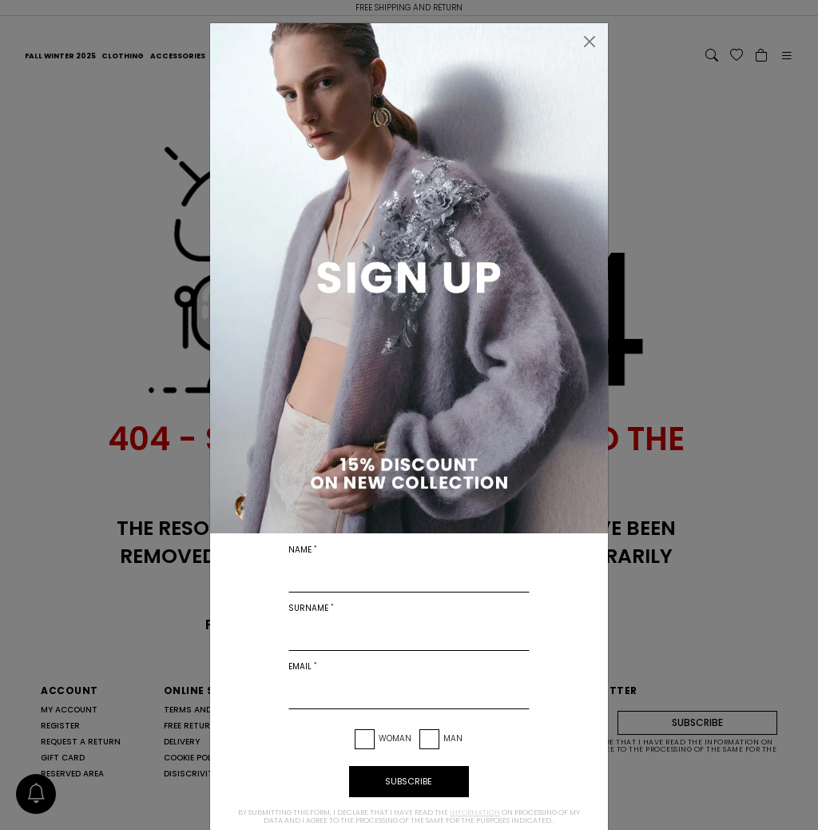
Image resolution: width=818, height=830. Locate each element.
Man (453, 738)
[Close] (590, 42)
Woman (395, 738)
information (475, 812)
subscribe (408, 781)
